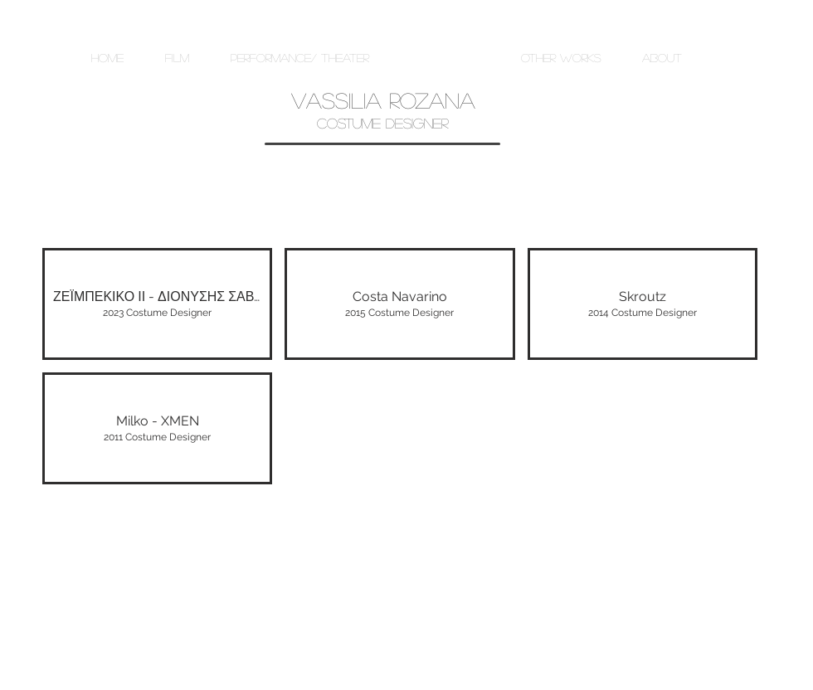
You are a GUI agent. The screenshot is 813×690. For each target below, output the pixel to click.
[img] (157, 428)
